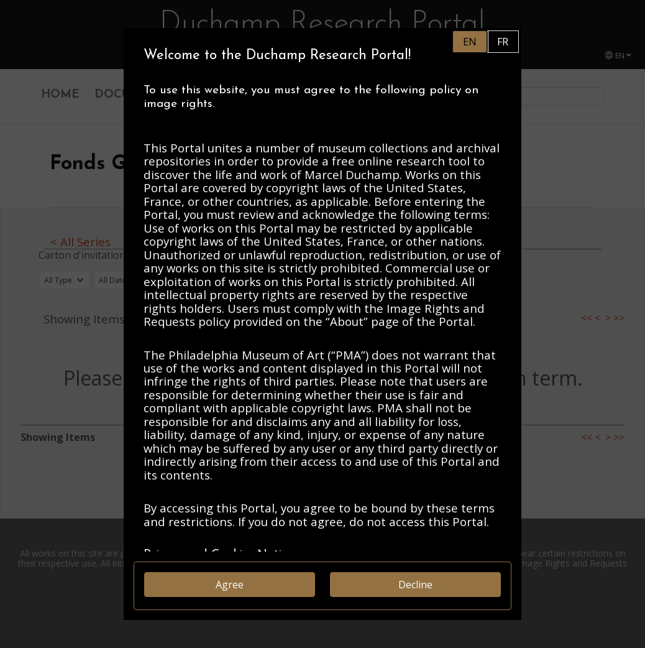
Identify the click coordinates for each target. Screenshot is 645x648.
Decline (415, 584)
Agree (230, 584)
